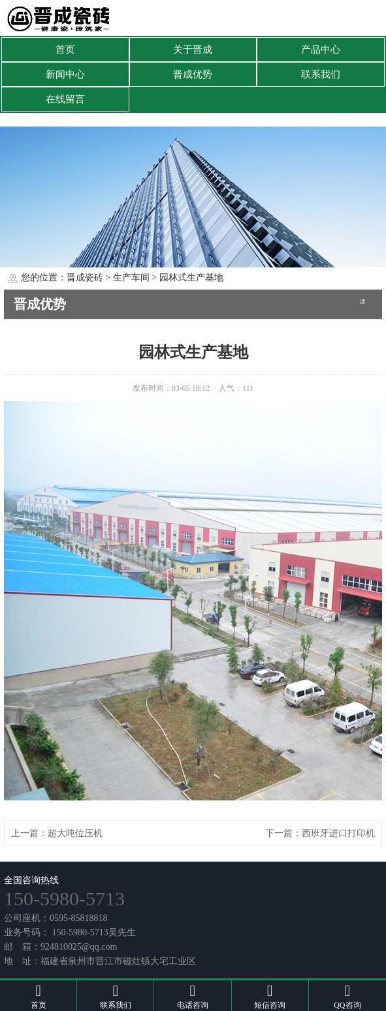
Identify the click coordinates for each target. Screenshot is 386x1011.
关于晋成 (192, 49)
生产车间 (131, 277)
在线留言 (65, 99)
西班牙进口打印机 (338, 833)
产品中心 (320, 49)
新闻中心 (65, 74)
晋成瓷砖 (85, 277)
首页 (65, 49)
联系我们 (320, 74)
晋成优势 (192, 74)
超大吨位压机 (75, 833)
